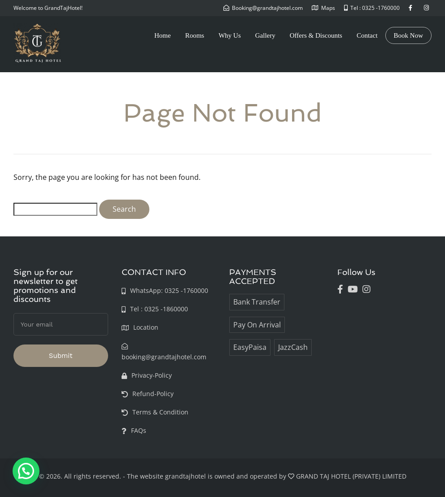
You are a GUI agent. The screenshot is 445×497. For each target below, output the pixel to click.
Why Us (229, 35)
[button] (26, 471)
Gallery (265, 35)
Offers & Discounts (316, 35)
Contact (367, 35)
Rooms (195, 35)
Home (162, 35)
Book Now (408, 35)
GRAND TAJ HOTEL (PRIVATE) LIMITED (351, 476)
